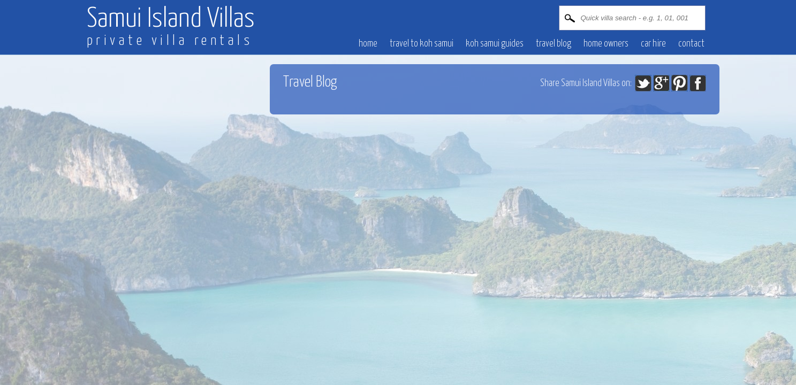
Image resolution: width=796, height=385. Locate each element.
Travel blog (553, 44)
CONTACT (691, 44)
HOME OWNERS (605, 44)
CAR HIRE (653, 44)
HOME (368, 44)
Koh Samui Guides (495, 44)
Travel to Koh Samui (421, 44)
